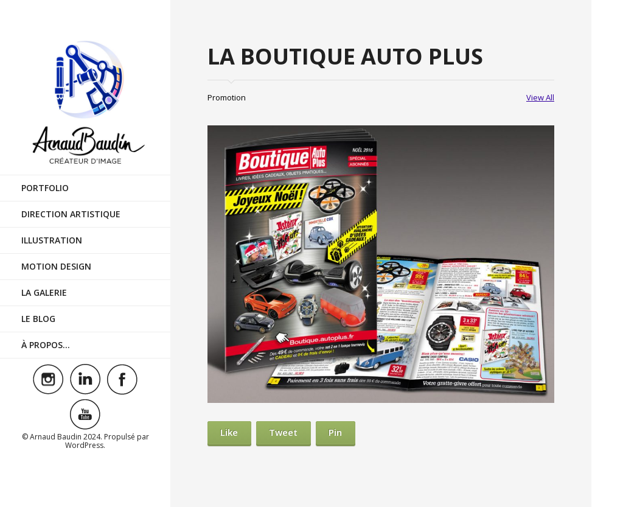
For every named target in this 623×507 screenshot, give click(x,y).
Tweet (283, 432)
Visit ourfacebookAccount (122, 379)
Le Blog (38, 318)
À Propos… (45, 345)
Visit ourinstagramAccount (48, 379)
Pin (335, 432)
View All (540, 97)
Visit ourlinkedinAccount (85, 379)
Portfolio (45, 188)
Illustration (51, 240)
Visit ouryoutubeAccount (85, 414)
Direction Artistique (70, 214)
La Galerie (44, 292)
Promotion (226, 97)
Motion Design (56, 266)
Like (229, 432)
